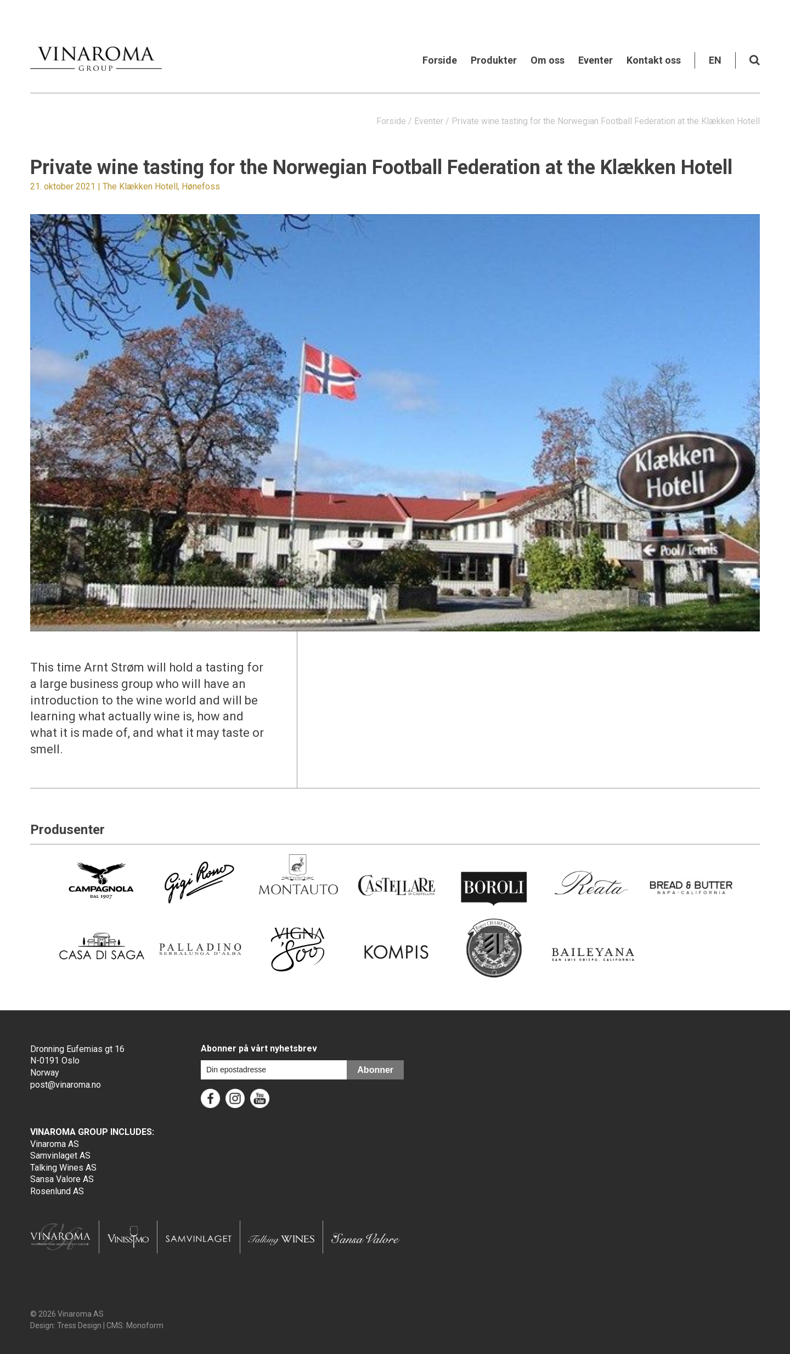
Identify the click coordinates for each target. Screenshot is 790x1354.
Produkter (494, 60)
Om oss (548, 60)
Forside (439, 60)
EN (715, 60)
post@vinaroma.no (65, 1084)
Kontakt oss (654, 60)
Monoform (144, 1325)
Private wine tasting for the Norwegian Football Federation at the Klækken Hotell (606, 121)
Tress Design (79, 1325)
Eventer (595, 60)
